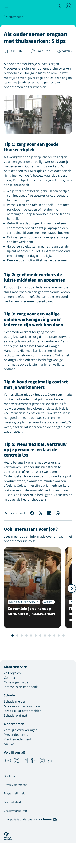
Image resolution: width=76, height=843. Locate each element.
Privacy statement (15, 785)
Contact (9, 677)
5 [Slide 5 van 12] (31, 635)
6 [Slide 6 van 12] (36, 635)
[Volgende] (72, 588)
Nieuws (9, 744)
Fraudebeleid (12, 802)
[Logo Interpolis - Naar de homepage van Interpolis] (24, 6)
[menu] (7, 6)
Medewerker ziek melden (22, 706)
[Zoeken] (58, 5)
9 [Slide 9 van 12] (49, 635)
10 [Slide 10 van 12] (54, 635)
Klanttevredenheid (17, 739)
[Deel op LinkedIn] (49, 513)
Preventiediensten (17, 735)
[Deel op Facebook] (32, 513)
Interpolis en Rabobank (21, 687)
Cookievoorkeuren (15, 811)
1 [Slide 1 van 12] (12, 635)
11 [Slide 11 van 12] (59, 635)
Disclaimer (11, 776)
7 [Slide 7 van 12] (40, 635)
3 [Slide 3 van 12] (22, 635)
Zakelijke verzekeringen (20, 730)
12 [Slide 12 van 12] (63, 635)
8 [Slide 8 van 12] (45, 635)
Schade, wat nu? (15, 715)
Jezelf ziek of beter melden (22, 711)
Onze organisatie (16, 682)
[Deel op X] (40, 513)
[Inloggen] (68, 5)
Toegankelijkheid (15, 793)
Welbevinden (14, 17)
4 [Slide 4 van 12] (26, 635)
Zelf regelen (12, 673)
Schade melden (15, 701)
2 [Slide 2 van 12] (17, 635)
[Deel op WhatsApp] (57, 513)
